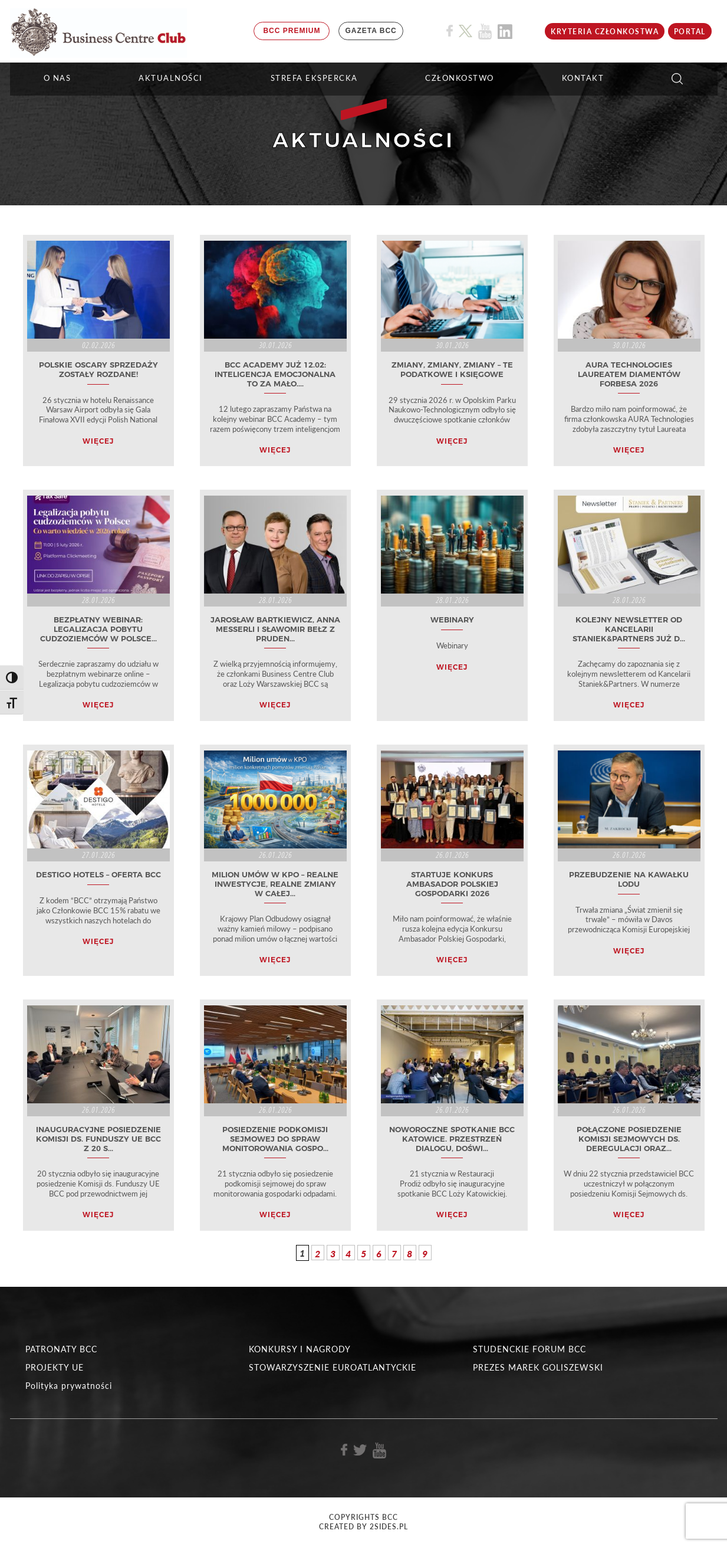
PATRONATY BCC (61, 1349)
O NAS (57, 78)
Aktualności (171, 78)
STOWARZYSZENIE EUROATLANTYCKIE (332, 1367)
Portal (690, 31)
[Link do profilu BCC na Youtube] (485, 32)
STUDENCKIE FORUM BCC (529, 1349)
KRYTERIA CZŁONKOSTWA (605, 31)
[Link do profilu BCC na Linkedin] (505, 31)
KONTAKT (583, 78)
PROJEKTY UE (54, 1367)
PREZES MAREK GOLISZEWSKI (538, 1367)
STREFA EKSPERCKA (314, 78)
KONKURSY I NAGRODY (300, 1349)
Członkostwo (459, 78)
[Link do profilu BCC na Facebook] (449, 31)
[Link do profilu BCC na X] (465, 31)
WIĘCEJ (98, 441)
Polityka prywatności (68, 1386)
